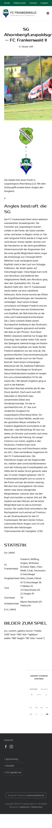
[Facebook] (5, 746)
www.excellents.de (35, 795)
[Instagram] (11, 746)
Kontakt (10, 765)
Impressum (25, 807)
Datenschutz (36, 807)
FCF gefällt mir (13, 772)
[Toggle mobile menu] (48, 13)
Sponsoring (12, 759)
